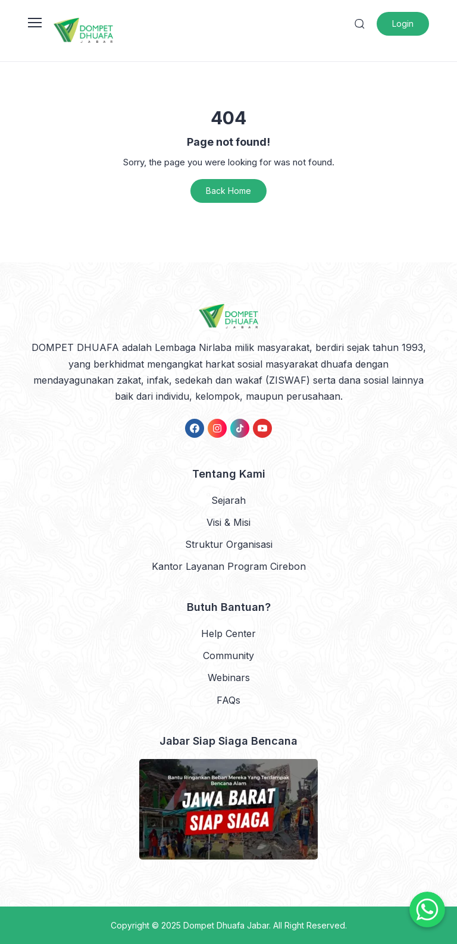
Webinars (229, 677)
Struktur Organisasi (229, 544)
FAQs (228, 700)
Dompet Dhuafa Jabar (226, 925)
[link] (194, 428)
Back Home (228, 191)
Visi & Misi (228, 522)
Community (228, 655)
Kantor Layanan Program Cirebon (229, 566)
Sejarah (228, 500)
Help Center (228, 633)
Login (403, 23)
